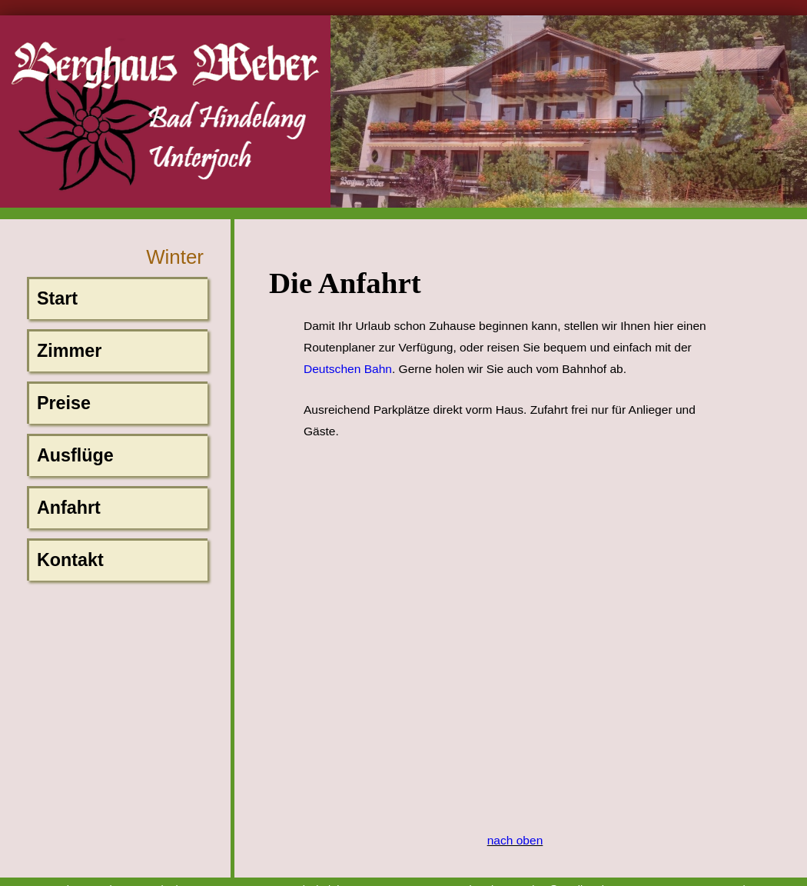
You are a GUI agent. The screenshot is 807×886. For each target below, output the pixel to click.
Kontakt (70, 560)
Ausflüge (75, 455)
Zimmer (69, 351)
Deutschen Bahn (348, 368)
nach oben (515, 840)
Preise (64, 403)
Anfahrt (69, 508)
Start (57, 298)
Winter (175, 257)
